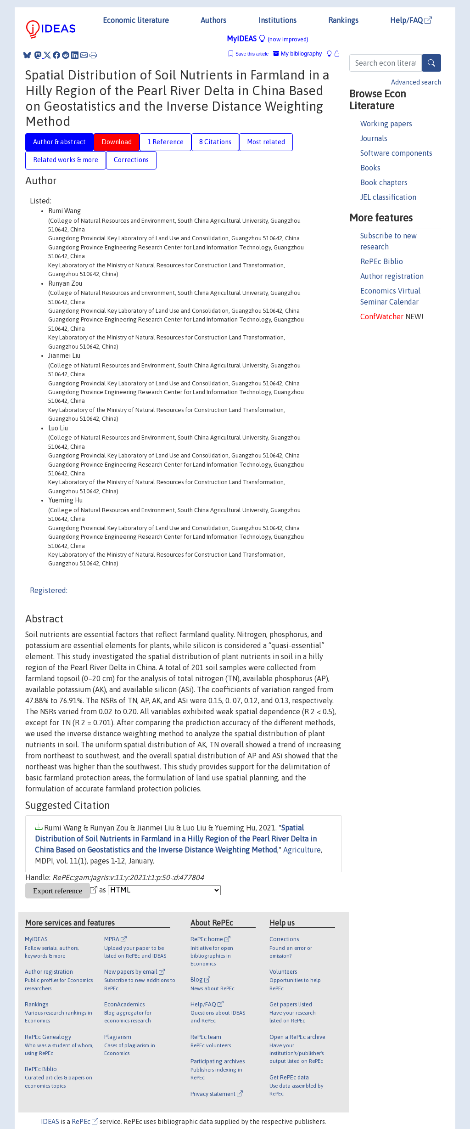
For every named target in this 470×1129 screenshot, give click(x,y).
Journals (373, 138)
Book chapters (384, 182)
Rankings (343, 20)
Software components (396, 153)
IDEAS (50, 1121)
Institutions (277, 20)
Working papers (386, 123)
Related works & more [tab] (65, 160)
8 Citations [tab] (215, 142)
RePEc (85, 1121)
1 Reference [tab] (165, 142)
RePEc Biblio (381, 261)
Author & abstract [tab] (59, 142)
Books (370, 168)
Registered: (48, 590)
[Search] (431, 63)
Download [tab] (116, 142)
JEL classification (388, 197)
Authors (213, 20)
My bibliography (297, 53)
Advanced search (416, 82)
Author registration (392, 276)
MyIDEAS (267, 38)
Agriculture (302, 850)
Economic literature (136, 20)
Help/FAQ (411, 20)
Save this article (252, 53)
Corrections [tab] (131, 160)
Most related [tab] (266, 142)
